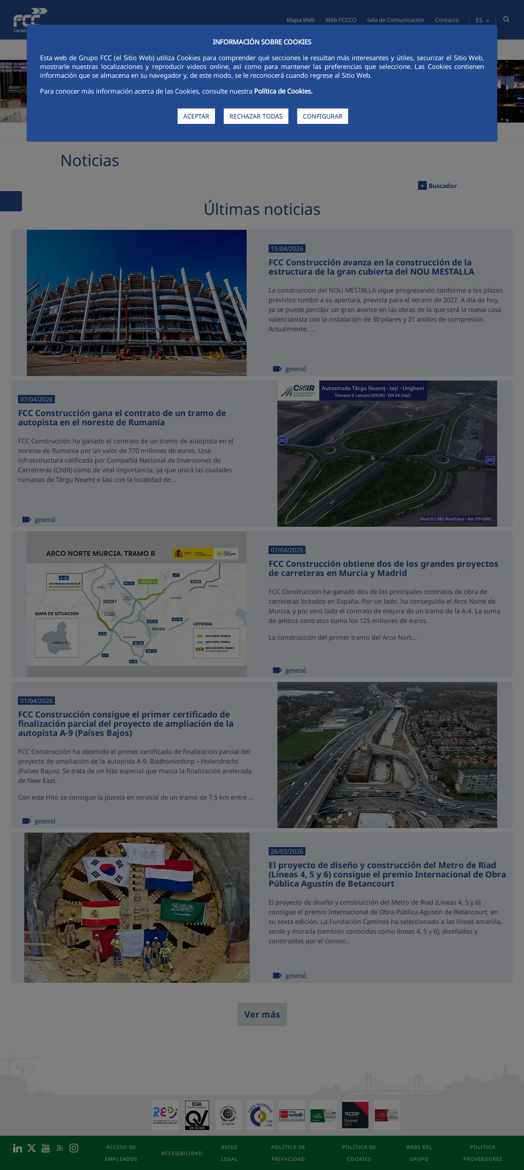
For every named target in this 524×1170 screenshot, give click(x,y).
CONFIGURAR (322, 116)
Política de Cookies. (283, 91)
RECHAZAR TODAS (256, 116)
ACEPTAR (196, 116)
